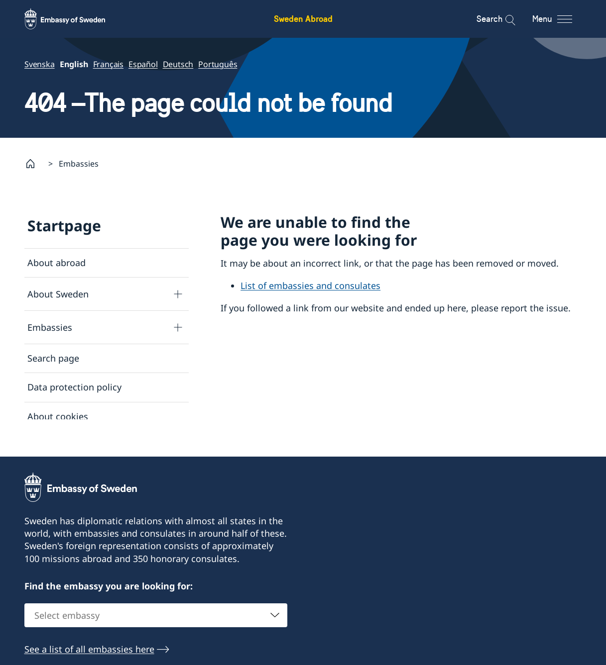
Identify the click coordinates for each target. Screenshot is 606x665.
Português (217, 64)
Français (108, 64)
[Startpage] (34, 164)
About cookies (57, 416)
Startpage (64, 225)
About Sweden (58, 293)
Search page (53, 358)
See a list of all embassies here (89, 656)
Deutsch (177, 64)
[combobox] (155, 622)
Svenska (39, 64)
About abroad (56, 263)
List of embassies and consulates (310, 285)
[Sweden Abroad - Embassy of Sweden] (74, 18)
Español (143, 64)
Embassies (49, 327)
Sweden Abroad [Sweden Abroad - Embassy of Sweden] (303, 18)
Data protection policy (74, 387)
